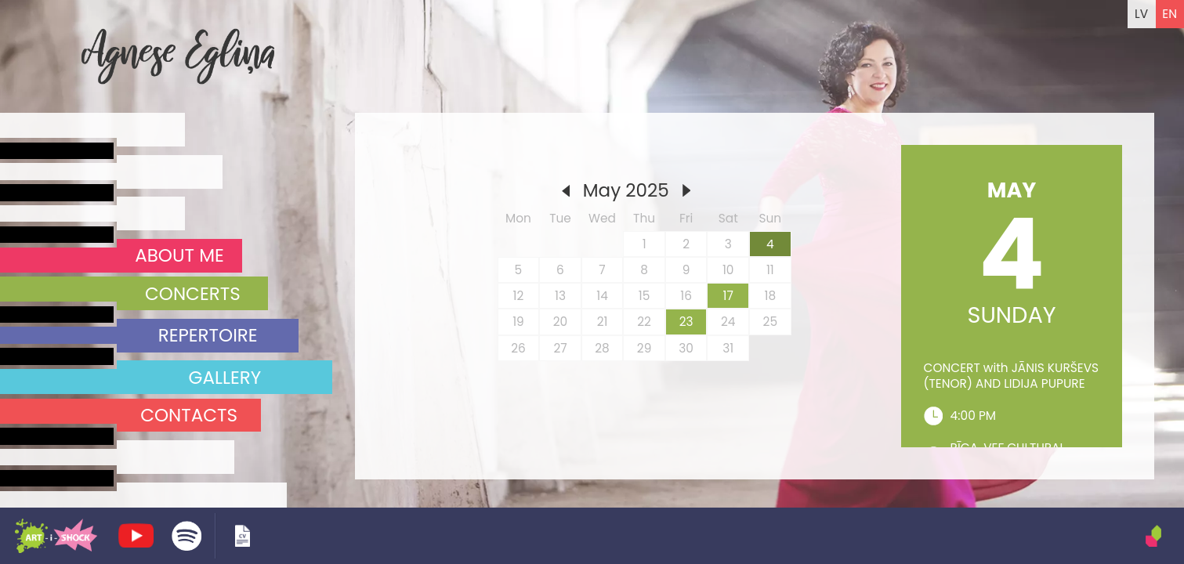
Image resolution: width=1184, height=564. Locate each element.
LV (1141, 13)
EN (1169, 13)
